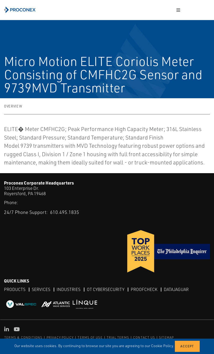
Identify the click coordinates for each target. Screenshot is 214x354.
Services (41, 289)
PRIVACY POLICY (60, 337)
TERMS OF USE (90, 337)
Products (14, 289)
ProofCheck (144, 289)
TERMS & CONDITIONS (23, 337)
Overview (13, 106)
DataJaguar (176, 289)
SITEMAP (166, 337)
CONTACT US (144, 337)
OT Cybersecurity (105, 289)
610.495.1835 (64, 212)
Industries (68, 289)
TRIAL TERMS (118, 337)
